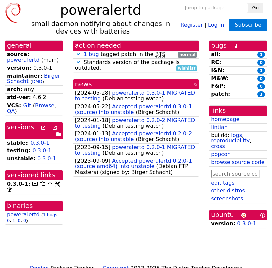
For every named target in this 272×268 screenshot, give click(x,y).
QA (11, 111)
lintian (219, 127)
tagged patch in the (136, 54)
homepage (225, 119)
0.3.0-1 (39, 143)
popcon (221, 154)
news (83, 84)
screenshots (227, 198)
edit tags (222, 183)
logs (236, 135)
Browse (44, 105)
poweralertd (23, 60)
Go (255, 7)
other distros (228, 190)
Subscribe (248, 25)
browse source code (237, 162)
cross (218, 146)
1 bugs (50, 214)
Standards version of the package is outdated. (136, 65)
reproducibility (230, 140)
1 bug (91, 54)
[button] (78, 54)
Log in (216, 24)
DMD (37, 81)
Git (27, 105)
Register (192, 24)
